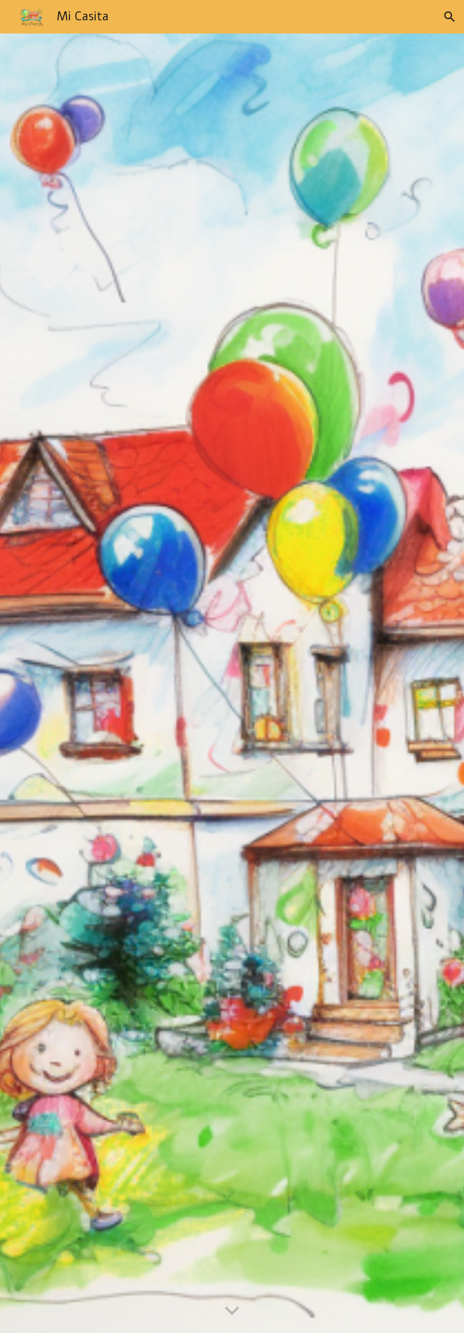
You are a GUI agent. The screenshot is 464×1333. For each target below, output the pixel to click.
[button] (449, 16)
